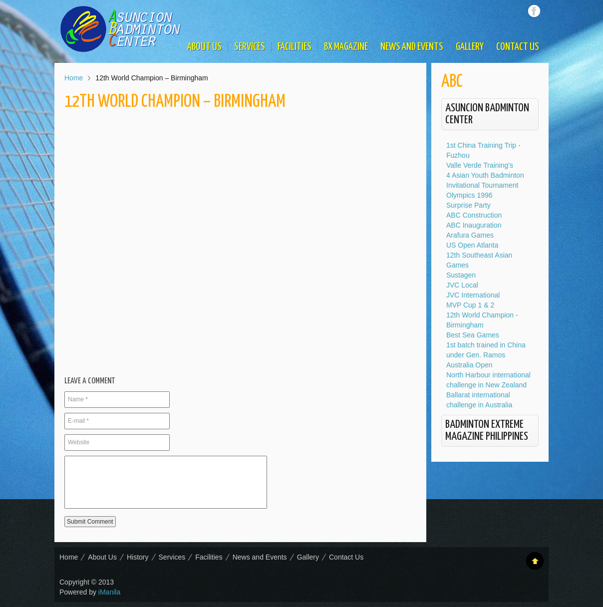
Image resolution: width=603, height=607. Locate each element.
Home (73, 78)
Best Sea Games (472, 335)
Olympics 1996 (469, 195)
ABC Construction (474, 215)
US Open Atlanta (472, 245)
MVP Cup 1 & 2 (470, 305)
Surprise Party (468, 205)
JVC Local (462, 285)
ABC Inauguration (474, 225)
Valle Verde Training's (479, 165)
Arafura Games (470, 235)
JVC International (473, 295)
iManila (109, 592)
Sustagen (461, 275)
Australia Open (469, 365)
